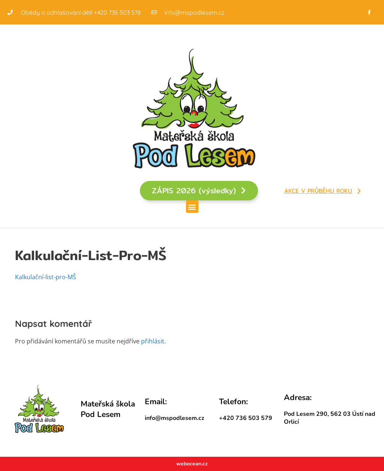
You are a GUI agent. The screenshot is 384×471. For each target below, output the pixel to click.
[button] (192, 206)
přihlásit (152, 341)
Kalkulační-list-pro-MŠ (45, 277)
